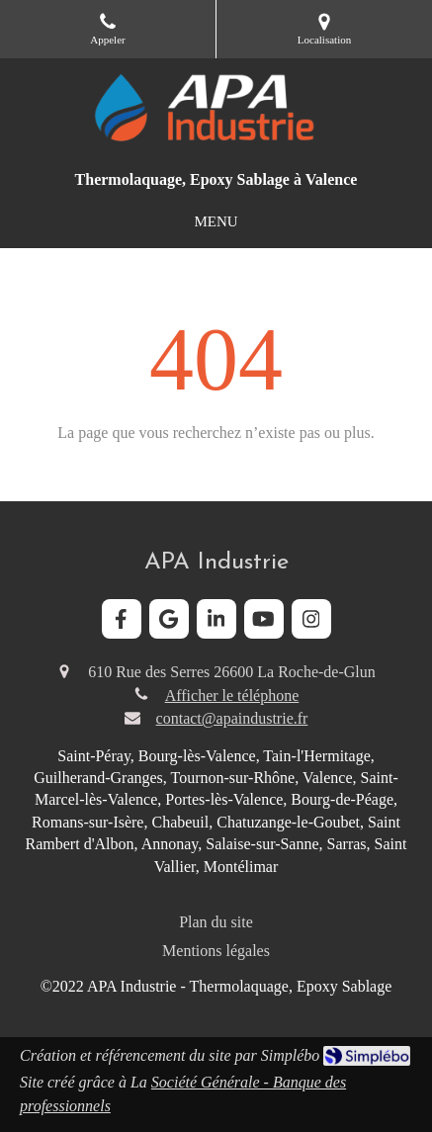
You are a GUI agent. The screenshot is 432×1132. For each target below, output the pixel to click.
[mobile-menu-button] (215, 222)
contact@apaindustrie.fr (232, 718)
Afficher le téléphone (232, 695)
